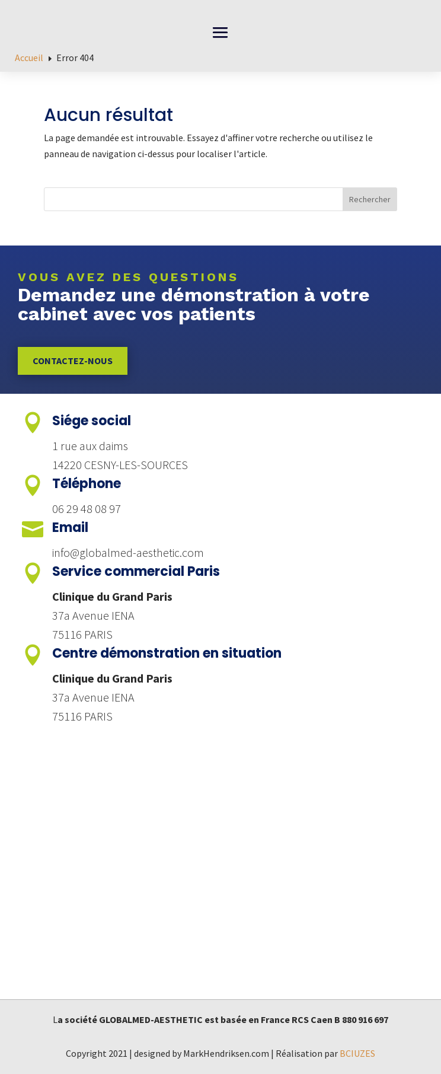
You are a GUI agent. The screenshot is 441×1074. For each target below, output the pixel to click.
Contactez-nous (73, 361)
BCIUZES (357, 1053)
